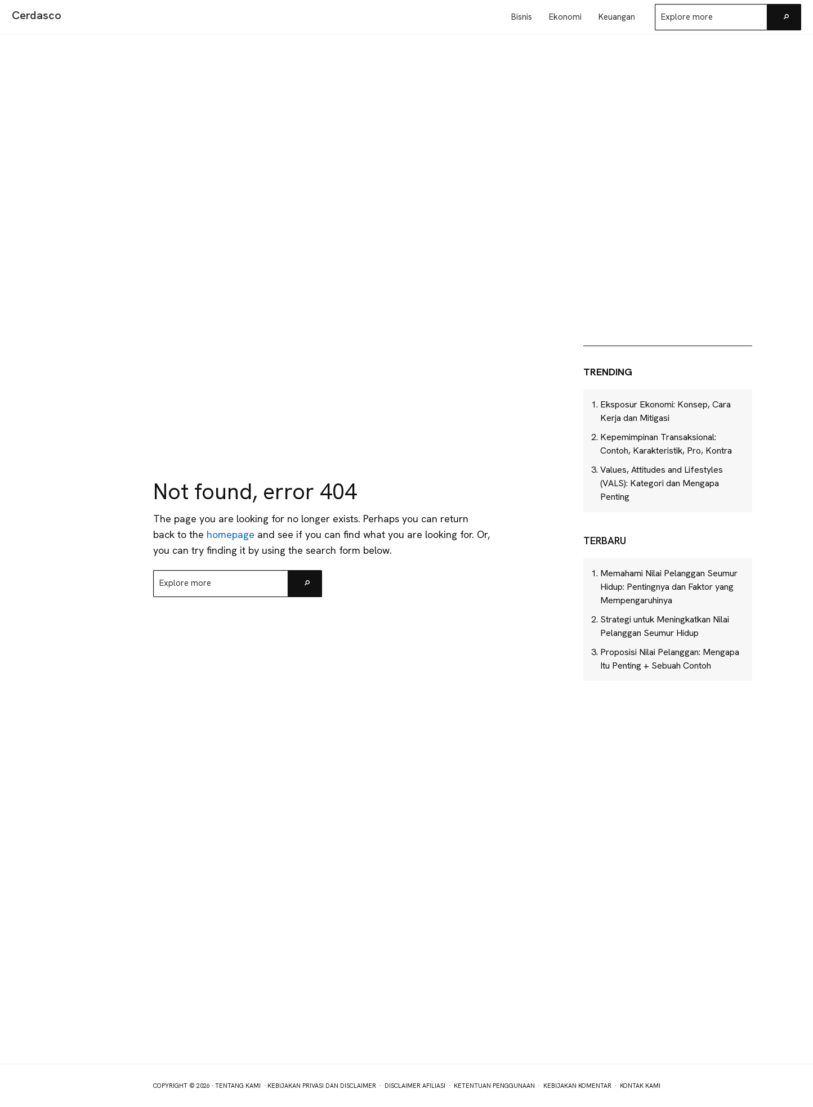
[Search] (784, 17)
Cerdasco (36, 15)
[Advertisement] (667, 252)
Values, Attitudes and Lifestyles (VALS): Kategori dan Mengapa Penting (661, 483)
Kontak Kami (640, 1086)
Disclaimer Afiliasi (415, 1086)
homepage (230, 534)
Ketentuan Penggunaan (494, 1086)
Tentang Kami (238, 1086)
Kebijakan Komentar (577, 1086)
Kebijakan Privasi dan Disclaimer (321, 1086)
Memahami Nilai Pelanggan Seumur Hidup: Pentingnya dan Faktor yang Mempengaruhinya (669, 586)
